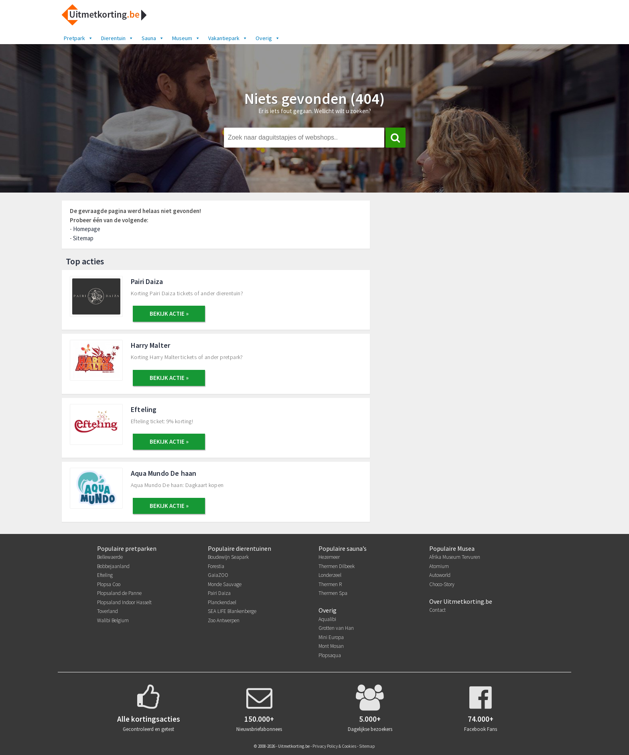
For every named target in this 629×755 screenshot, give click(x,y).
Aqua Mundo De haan (164, 473)
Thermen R (330, 584)
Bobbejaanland (113, 566)
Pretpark (78, 38)
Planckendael (222, 602)
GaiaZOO (218, 575)
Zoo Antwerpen (223, 620)
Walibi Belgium (113, 620)
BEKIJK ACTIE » (169, 313)
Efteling (144, 409)
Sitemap (83, 238)
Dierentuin (117, 38)
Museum (186, 38)
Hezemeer (329, 557)
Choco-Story (442, 584)
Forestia (216, 566)
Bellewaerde (110, 557)
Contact (437, 610)
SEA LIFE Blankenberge (232, 611)
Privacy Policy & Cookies (334, 746)
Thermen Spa (333, 593)
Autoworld (439, 575)
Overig (268, 38)
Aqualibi (327, 619)
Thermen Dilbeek (337, 566)
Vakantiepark (228, 38)
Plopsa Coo (108, 584)
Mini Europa (331, 637)
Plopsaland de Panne (119, 593)
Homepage (86, 229)
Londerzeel (330, 575)
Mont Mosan (331, 646)
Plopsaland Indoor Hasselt (124, 602)
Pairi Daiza (147, 281)
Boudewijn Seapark (228, 557)
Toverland (107, 611)
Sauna (153, 38)
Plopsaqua (330, 655)
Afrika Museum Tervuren (454, 557)
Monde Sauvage (224, 584)
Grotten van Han (336, 628)
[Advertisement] (477, 260)
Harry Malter (150, 345)
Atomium (439, 566)
